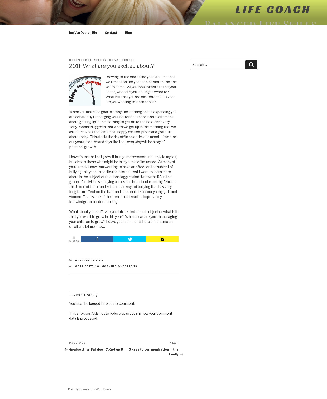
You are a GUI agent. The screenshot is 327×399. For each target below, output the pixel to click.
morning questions (119, 266)
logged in (96, 304)
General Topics (89, 260)
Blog (128, 32)
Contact (111, 32)
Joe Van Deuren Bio (83, 32)
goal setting (87, 266)
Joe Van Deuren (121, 59)
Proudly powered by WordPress (90, 389)
